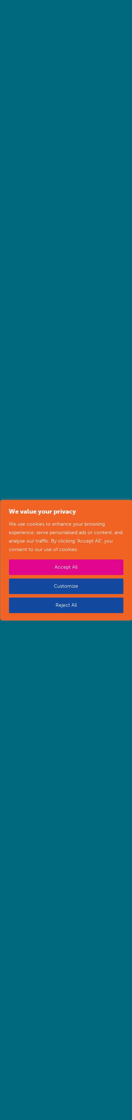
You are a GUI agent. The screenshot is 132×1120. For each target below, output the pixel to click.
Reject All (66, 605)
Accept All (66, 567)
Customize (66, 586)
